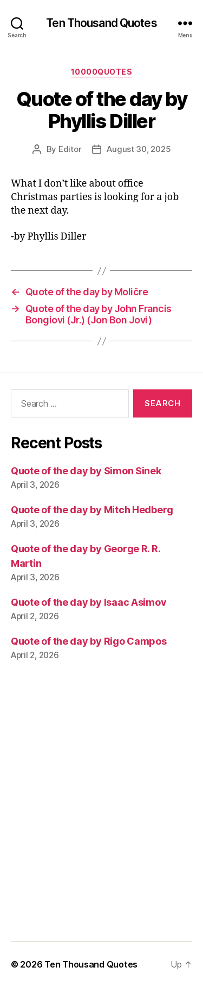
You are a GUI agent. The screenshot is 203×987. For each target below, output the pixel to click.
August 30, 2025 (139, 149)
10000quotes (102, 71)
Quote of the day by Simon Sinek (86, 470)
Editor (69, 149)
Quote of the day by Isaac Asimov (88, 602)
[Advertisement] (101, 808)
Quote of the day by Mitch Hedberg (92, 509)
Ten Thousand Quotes (101, 23)
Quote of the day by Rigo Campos (89, 641)
